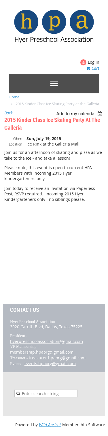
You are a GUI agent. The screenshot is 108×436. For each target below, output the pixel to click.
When (17, 138)
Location (15, 144)
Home (14, 96)
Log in (93, 62)
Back (8, 113)
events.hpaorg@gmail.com (50, 363)
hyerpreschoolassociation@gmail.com (46, 341)
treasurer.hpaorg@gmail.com (57, 357)
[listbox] (80, 113)
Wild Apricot (50, 424)
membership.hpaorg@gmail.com (41, 352)
